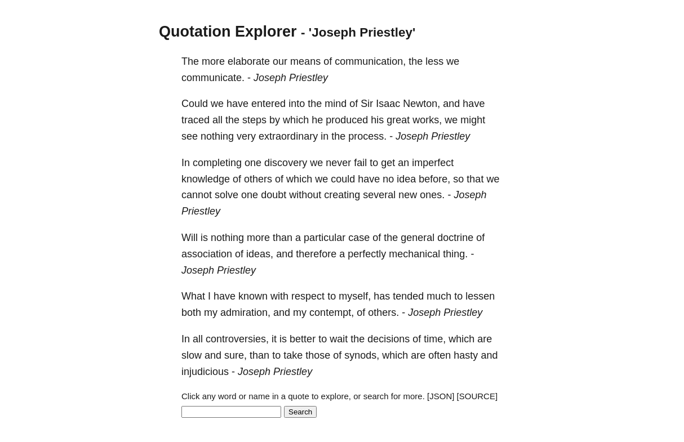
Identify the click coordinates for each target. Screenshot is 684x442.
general (417, 237)
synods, (361, 355)
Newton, (421, 103)
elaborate (249, 61)
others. (383, 312)
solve (226, 194)
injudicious (205, 371)
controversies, (237, 339)
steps (254, 120)
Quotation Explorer (228, 31)
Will (189, 237)
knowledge (205, 179)
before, (434, 179)
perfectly (367, 254)
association (206, 254)
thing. (455, 254)
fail (360, 162)
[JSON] (440, 396)
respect (308, 296)
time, (435, 339)
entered (268, 103)
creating (342, 194)
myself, (355, 296)
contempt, (331, 312)
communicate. (213, 77)
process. (367, 136)
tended (408, 296)
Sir (367, 103)
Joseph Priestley (291, 77)
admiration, (245, 312)
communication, (370, 61)
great (398, 120)
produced (347, 120)
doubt (273, 194)
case (359, 237)
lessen (480, 296)
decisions (388, 339)
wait (339, 339)
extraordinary (288, 136)
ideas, (259, 254)
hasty (466, 355)
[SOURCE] (477, 396)
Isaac (388, 103)
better (303, 339)
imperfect (433, 162)
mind (336, 103)
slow (191, 355)
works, (427, 120)
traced (195, 120)
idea (406, 179)
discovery (285, 162)
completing (217, 162)
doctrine (455, 237)
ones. (432, 194)
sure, (235, 355)
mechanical (414, 254)
